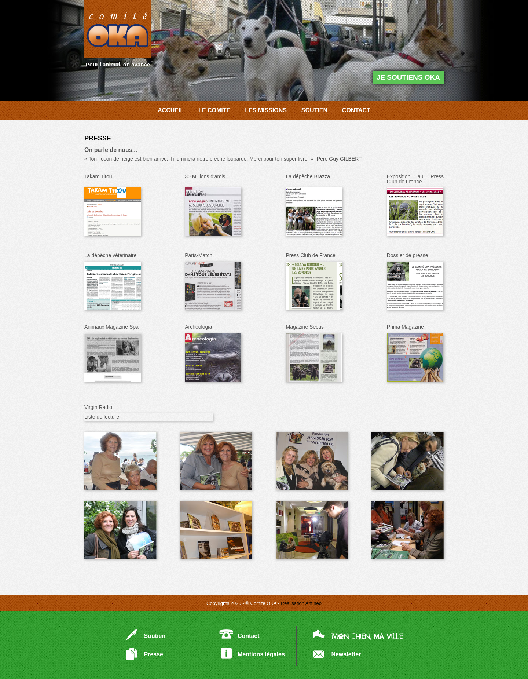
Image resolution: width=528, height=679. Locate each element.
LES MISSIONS (266, 110)
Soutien (155, 636)
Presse (154, 654)
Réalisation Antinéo (301, 603)
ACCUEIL (171, 110)
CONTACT (356, 110)
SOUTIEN (314, 110)
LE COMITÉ (214, 110)
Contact (249, 636)
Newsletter (346, 654)
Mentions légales (261, 654)
